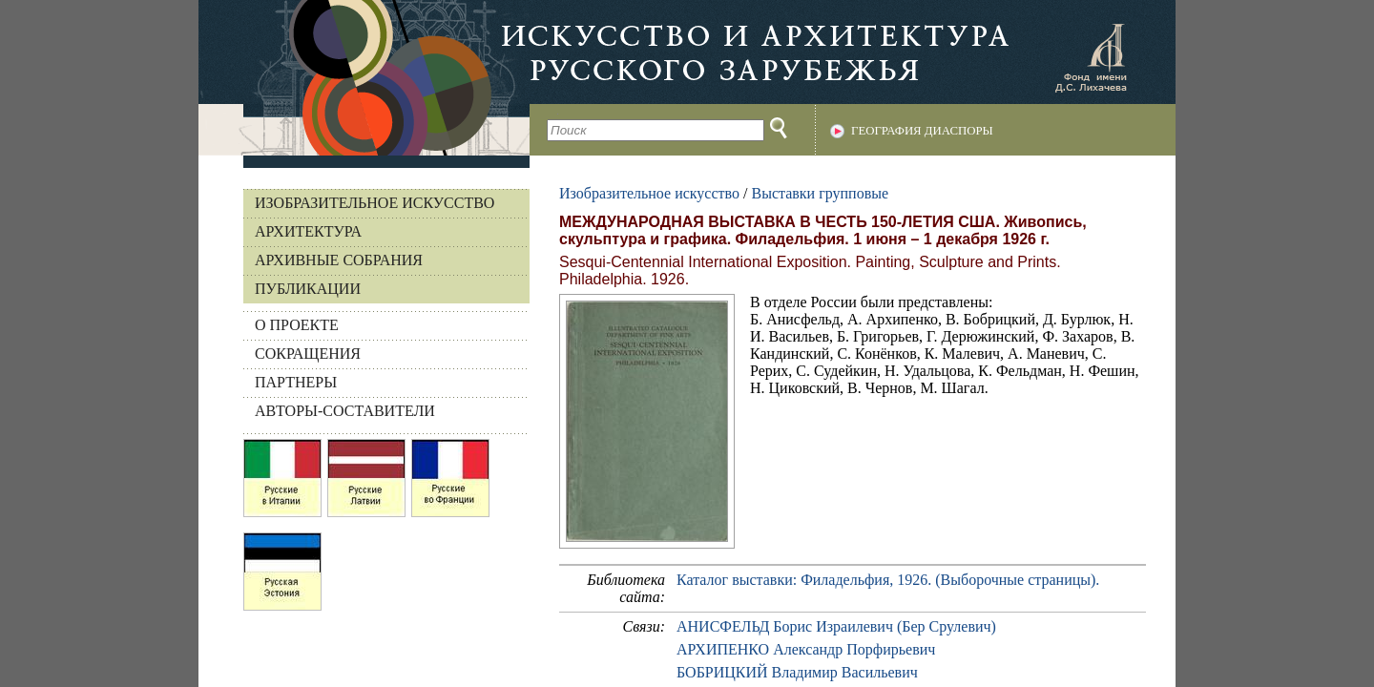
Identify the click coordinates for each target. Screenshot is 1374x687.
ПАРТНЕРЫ (296, 382)
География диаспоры (922, 130)
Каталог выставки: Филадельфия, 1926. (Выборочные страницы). (888, 580)
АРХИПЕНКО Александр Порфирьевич (806, 649)
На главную (364, 78)
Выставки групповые (819, 193)
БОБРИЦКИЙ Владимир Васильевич (797, 672)
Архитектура (308, 231)
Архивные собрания (339, 260)
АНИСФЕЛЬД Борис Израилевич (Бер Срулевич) (836, 626)
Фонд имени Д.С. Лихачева (1090, 57)
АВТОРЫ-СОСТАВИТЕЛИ (345, 411)
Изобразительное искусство (374, 203)
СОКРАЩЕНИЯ (308, 353)
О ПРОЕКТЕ (297, 325)
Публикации (308, 289)
